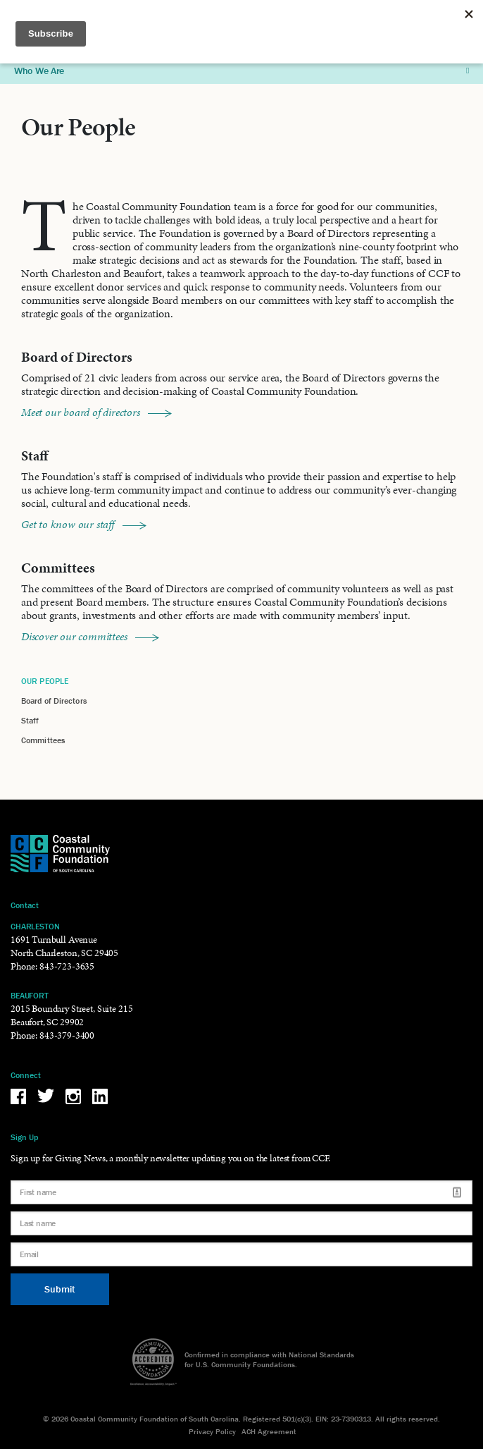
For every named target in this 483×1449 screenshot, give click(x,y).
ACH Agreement (269, 1431)
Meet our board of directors (96, 412)
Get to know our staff (83, 524)
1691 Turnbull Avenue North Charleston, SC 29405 (64, 946)
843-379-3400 (66, 1035)
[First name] (241, 1192)
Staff (30, 720)
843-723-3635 (66, 966)
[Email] (241, 1254)
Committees (43, 740)
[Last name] (241, 1223)
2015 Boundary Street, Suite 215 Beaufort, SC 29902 (71, 1015)
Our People (44, 680)
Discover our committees (90, 636)
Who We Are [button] (241, 70)
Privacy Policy (212, 1431)
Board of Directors (54, 700)
